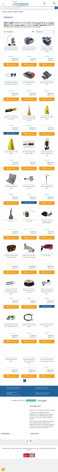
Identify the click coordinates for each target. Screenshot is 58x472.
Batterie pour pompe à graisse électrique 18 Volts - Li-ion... (29, 48)
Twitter (30, 454)
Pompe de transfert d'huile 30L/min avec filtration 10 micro (47, 153)
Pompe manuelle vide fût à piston (47, 187)
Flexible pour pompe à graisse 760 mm (29, 325)
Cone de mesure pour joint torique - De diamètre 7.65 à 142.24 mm (29, 119)
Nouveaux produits (5, 446)
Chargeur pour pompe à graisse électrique (46, 221)
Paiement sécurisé (5, 439)
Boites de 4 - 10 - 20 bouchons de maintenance (11, 118)
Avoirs (31, 442)
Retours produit (33, 439)
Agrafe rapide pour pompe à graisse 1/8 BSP (29, 152)
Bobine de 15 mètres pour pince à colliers (29, 291)
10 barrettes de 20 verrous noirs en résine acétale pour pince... (11, 292)
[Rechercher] (27, 7)
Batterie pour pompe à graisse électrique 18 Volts (11, 256)
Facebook (27, 454)
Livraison (3, 437)
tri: (33, 31)
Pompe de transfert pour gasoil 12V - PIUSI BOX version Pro (11, 325)
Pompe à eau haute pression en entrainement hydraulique (29, 256)
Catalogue (3, 441)
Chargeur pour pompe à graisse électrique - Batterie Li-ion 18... (47, 49)
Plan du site (3, 447)
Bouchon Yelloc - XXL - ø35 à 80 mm (46, 118)
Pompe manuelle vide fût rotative (11, 360)
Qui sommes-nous (5, 442)
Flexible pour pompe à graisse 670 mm (46, 325)
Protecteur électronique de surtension (29, 187)
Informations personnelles (36, 437)
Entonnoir (11, 221)
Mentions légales (6, 461)
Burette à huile (29, 221)
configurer (11, 133)
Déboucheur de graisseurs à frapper (11, 187)
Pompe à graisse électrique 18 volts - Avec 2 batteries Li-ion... (11, 48)
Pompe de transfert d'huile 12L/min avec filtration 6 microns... (29, 361)
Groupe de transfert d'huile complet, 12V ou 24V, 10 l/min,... (47, 292)
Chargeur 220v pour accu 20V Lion (47, 83)
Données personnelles (16, 461)
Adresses (32, 444)
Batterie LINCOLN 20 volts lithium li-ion (29, 83)
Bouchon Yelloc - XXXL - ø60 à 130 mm (11, 152)
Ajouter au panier (11, 64)
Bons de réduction (34, 446)
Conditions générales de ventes (30, 461)
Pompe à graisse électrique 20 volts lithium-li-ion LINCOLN (11, 83)
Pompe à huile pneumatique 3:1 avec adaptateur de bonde (47, 360)
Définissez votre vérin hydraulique (9, 444)
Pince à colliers (47, 255)
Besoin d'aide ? (4, 449)
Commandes (33, 441)
